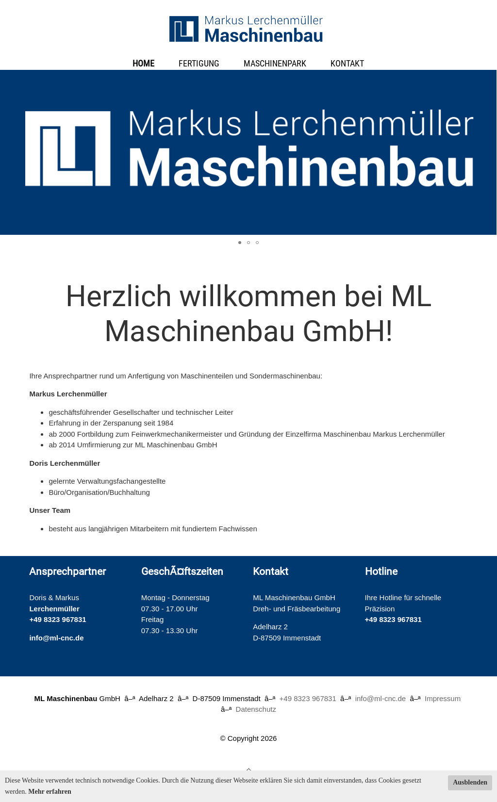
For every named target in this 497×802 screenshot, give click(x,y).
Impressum (443, 698)
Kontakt (347, 63)
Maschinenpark (275, 63)
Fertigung (199, 63)
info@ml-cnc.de (56, 638)
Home (143, 63)
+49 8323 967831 (57, 619)
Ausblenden (470, 782)
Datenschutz (256, 709)
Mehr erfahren (49, 791)
